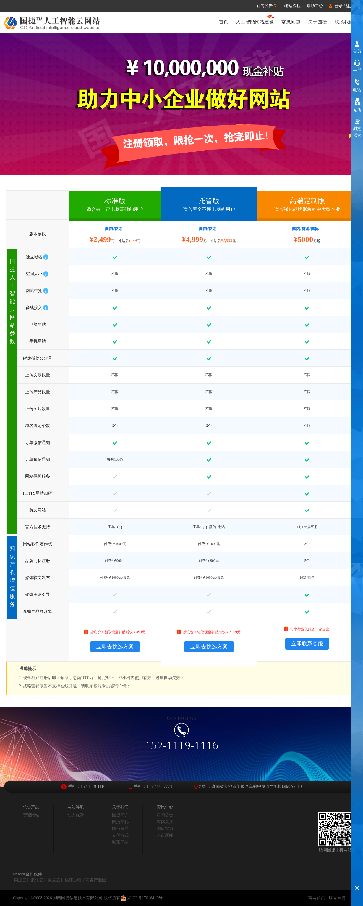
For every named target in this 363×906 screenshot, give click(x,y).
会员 (357, 51)
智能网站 (31, 815)
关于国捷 (317, 21)
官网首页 (316, 898)
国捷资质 (120, 828)
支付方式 (120, 835)
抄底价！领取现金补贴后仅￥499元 (117, 632)
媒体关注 (165, 822)
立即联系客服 (307, 644)
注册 (350, 6)
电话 (357, 90)
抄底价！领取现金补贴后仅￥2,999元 (212, 632)
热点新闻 (165, 835)
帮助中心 (315, 6)
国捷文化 (120, 822)
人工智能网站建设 (255, 21)
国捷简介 (120, 815)
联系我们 (344, 21)
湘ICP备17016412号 (141, 898)
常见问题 (290, 21)
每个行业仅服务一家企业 (309, 629)
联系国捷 (120, 842)
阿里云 (20, 880)
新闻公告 (268, 6)
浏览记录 (357, 131)
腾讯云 (37, 880)
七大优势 (75, 815)
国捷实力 (165, 828)
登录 (338, 6)
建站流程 (292, 6)
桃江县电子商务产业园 (85, 880)
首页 (223, 21)
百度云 (54, 880)
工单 (357, 69)
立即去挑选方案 (115, 647)
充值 (357, 110)
